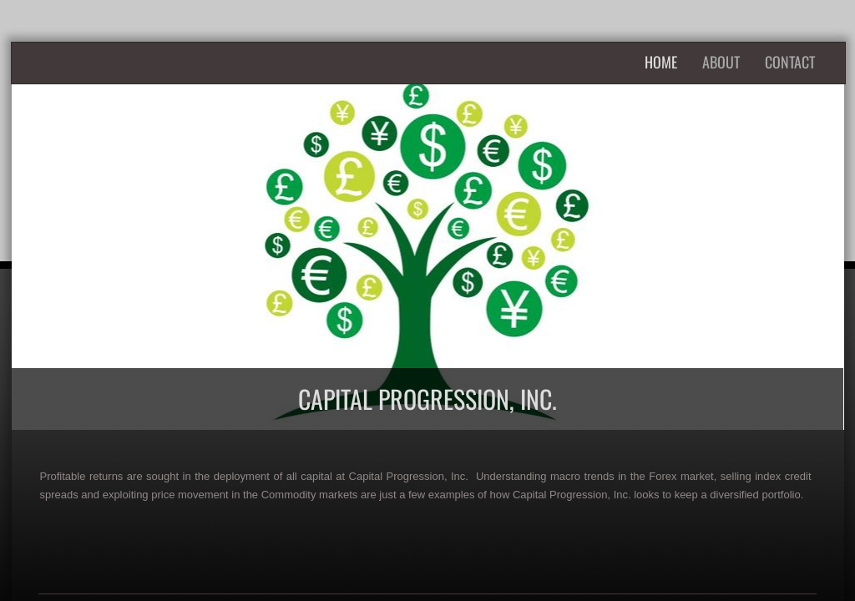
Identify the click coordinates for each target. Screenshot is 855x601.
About (721, 62)
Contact (790, 62)
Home (661, 62)
